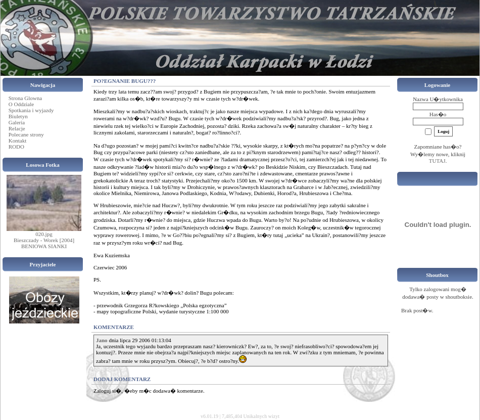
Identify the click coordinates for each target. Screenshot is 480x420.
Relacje (17, 128)
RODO (16, 147)
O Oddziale (21, 104)
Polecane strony (26, 134)
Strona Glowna (25, 98)
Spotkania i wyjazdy (31, 110)
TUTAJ (437, 161)
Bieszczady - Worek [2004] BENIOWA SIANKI (44, 243)
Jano (102, 340)
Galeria (17, 122)
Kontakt (17, 140)
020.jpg (43, 234)
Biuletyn (18, 116)
